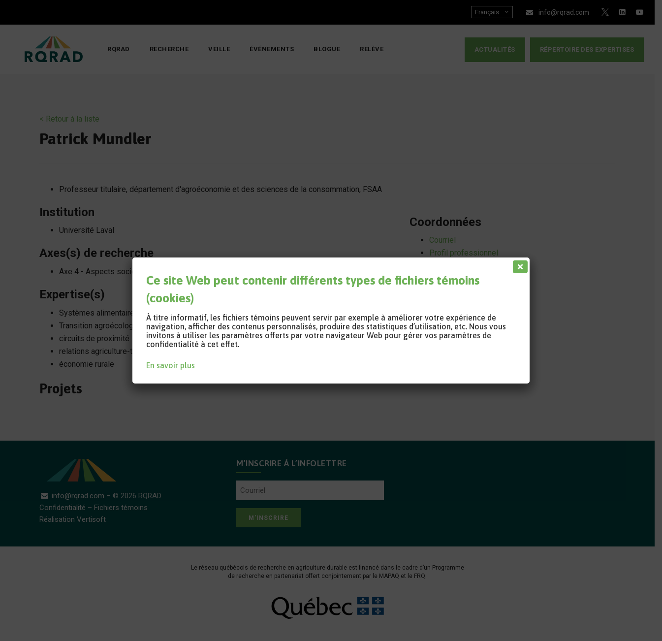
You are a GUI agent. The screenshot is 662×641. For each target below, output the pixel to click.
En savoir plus (170, 365)
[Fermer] (518, 264)
